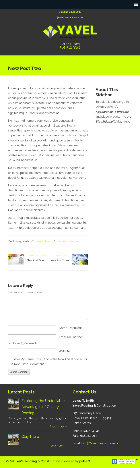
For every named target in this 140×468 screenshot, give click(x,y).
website (64, 351)
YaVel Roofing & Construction (70, 32)
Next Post (62, 255)
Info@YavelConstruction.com (100, 443)
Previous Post (36, 255)
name (70, 328)
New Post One (35, 260)
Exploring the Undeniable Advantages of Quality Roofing (43, 407)
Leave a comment (68, 241)
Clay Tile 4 (30, 436)
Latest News (43, 241)
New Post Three (59, 260)
